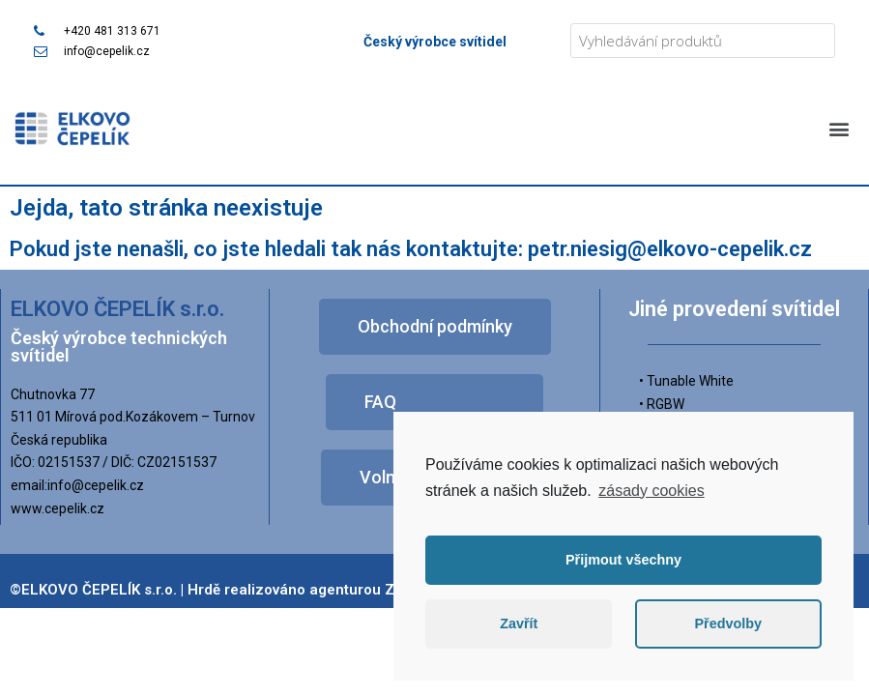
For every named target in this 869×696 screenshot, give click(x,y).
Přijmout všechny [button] (623, 559)
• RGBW (661, 404)
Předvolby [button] (728, 623)
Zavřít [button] (518, 623)
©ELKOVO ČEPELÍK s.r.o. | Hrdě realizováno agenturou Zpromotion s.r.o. (256, 589)
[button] (839, 128)
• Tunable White (686, 381)
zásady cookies (651, 490)
